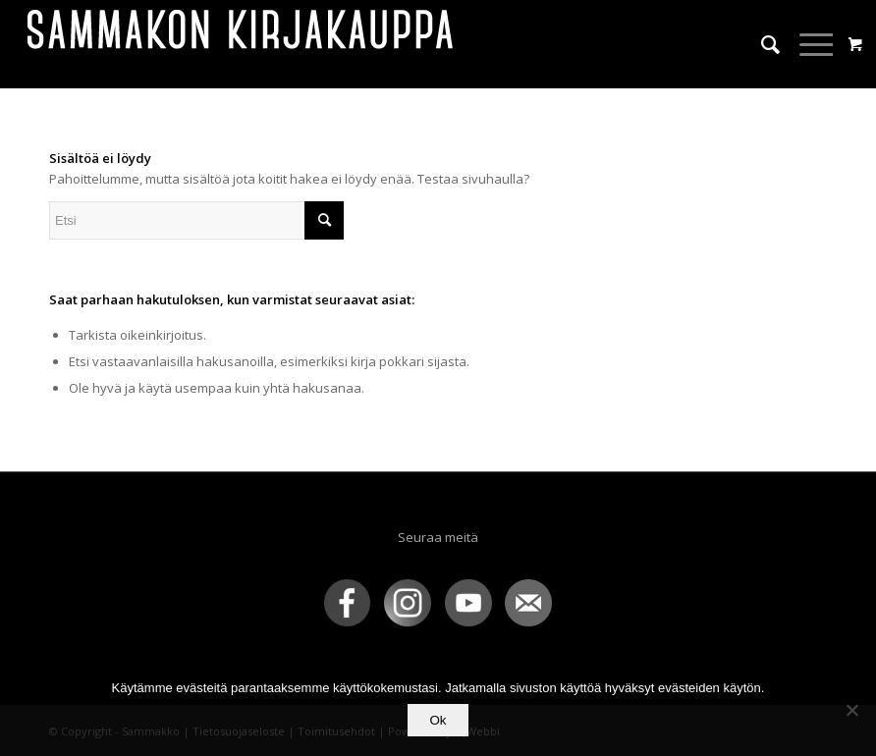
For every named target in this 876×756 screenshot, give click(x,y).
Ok (437, 720)
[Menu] (807, 44)
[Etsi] (760, 44)
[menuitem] (760, 44)
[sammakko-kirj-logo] (241, 44)
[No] (851, 710)
